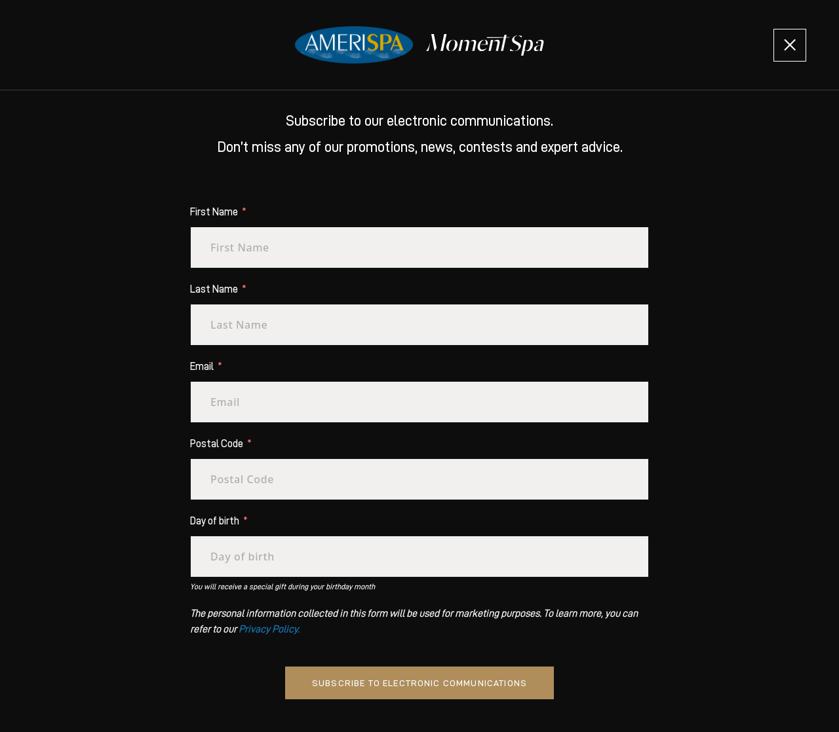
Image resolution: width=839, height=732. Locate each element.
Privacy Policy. (269, 629)
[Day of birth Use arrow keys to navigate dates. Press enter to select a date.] (419, 556)
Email (202, 366)
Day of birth (214, 521)
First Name (214, 212)
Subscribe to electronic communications (419, 682)
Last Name (214, 289)
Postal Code (216, 444)
